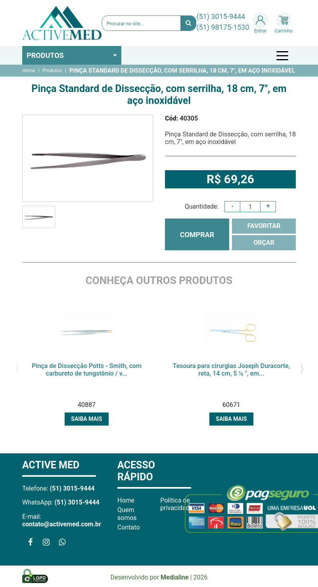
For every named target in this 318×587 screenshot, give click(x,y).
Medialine (175, 577)
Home (28, 70)
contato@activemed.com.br (61, 524)
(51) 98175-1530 (222, 27)
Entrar (260, 23)
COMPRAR (197, 234)
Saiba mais (86, 419)
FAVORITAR (264, 226)
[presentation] (17, 368)
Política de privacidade (176, 504)
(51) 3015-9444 (220, 16)
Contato (128, 527)
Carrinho (284, 23)
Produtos (45, 55)
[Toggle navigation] (283, 55)
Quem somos (127, 513)
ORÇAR (263, 242)
